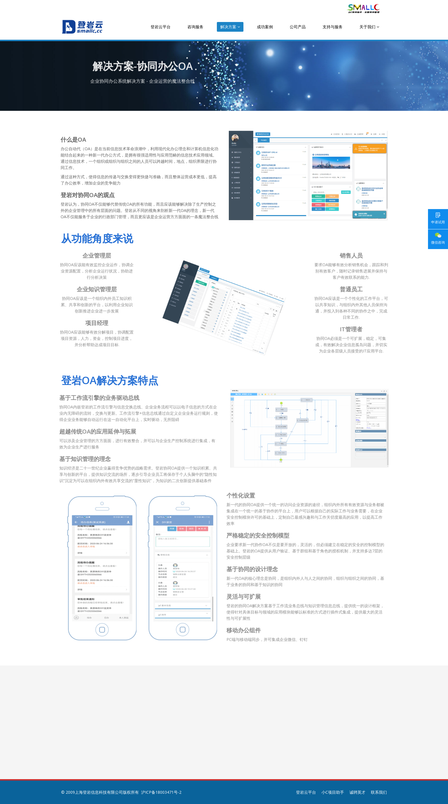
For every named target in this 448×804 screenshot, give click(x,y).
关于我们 (369, 26)
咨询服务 (195, 26)
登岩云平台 (161, 26)
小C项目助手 (332, 792)
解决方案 (230, 26)
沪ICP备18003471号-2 (161, 792)
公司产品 (298, 26)
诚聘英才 (357, 792)
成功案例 (265, 26)
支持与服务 (333, 26)
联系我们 (379, 792)
